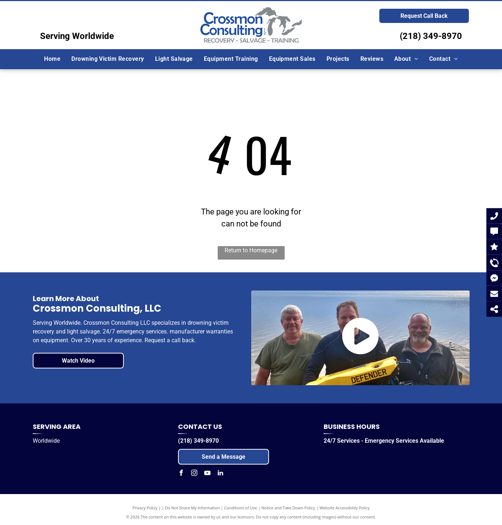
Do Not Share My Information (192, 507)
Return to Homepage (251, 250)
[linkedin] (220, 473)
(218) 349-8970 (431, 36)
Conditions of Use (240, 507)
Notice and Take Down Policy (288, 507)
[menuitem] (52, 59)
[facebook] (181, 473)
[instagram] (194, 473)
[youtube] (207, 473)
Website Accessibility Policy (344, 507)
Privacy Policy (145, 507)
